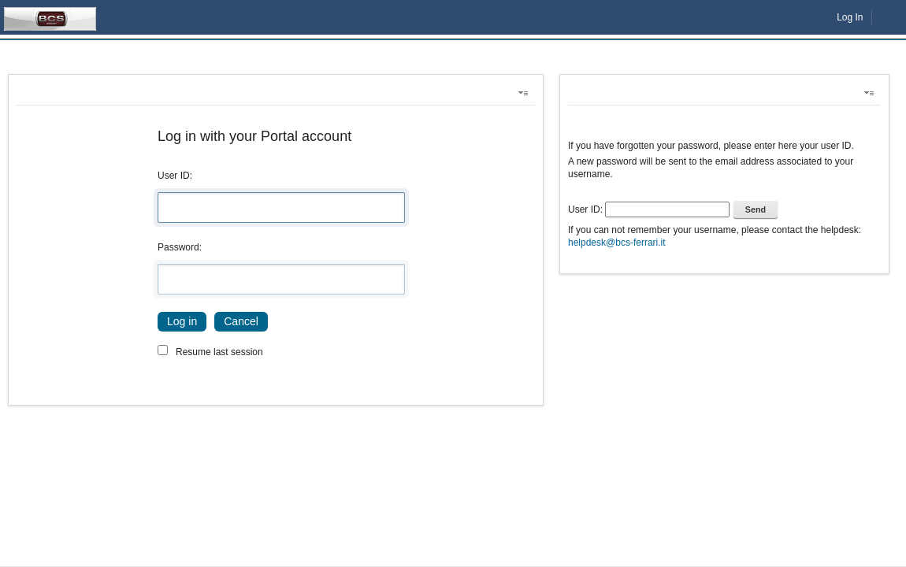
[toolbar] (724, 187)
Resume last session (219, 352)
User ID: (175, 175)
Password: (180, 247)
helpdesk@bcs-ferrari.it (617, 242)
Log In (850, 17)
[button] (526, 94)
